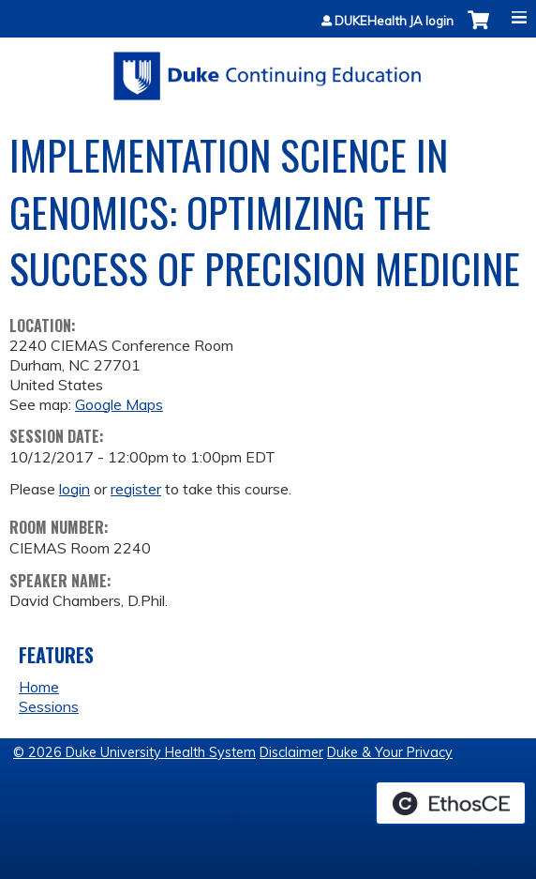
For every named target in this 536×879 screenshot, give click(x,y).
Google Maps (119, 404)
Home (39, 686)
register (136, 488)
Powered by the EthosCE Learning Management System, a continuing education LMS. (451, 803)
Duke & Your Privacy (390, 752)
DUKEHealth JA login (394, 21)
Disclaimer (291, 752)
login (74, 488)
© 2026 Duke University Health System (134, 752)
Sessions (49, 706)
